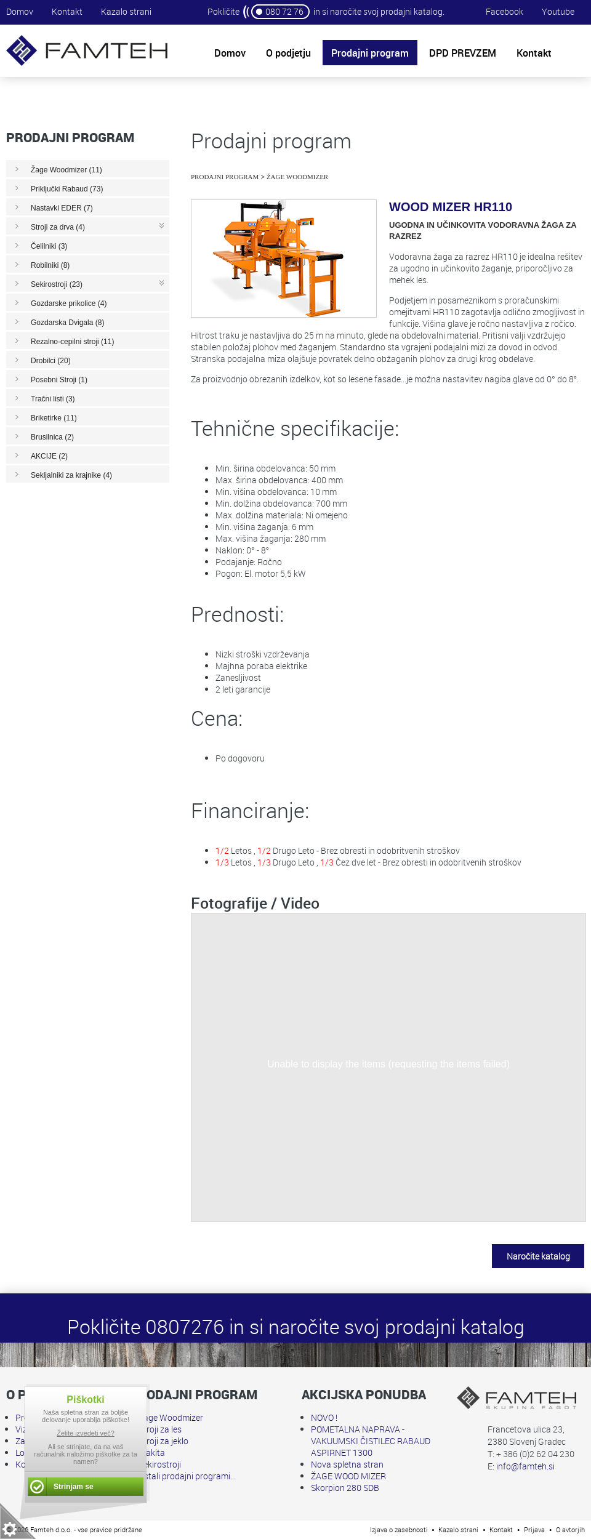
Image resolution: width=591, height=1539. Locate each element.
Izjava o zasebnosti (399, 1529)
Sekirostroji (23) (56, 284)
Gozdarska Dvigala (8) (67, 322)
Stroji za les (160, 1429)
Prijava (534, 1529)
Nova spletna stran (347, 1464)
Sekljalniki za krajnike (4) (71, 475)
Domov (19, 11)
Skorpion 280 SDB (345, 1487)
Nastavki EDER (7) (62, 208)
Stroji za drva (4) (58, 227)
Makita (152, 1452)
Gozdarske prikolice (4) (69, 303)
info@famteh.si (525, 1466)
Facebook (504, 11)
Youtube (558, 11)
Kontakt (67, 11)
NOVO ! (324, 1417)
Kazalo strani (126, 11)
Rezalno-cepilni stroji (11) (72, 341)
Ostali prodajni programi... (187, 1476)
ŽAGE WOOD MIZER (348, 1476)
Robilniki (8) (50, 265)
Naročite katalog (538, 1256)
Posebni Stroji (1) (59, 380)
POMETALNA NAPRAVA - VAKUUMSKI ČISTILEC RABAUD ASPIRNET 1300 (370, 1440)
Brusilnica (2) (52, 437)
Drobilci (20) (51, 360)
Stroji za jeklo (163, 1441)
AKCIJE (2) (49, 456)
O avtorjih (570, 1529)
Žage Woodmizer (297, 176)
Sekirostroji (160, 1464)
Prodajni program (225, 176)
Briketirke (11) (54, 418)
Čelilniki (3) (49, 246)
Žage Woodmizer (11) (66, 170)
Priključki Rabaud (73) (67, 189)
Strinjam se (74, 1486)
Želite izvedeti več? (86, 1433)
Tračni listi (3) (53, 399)
